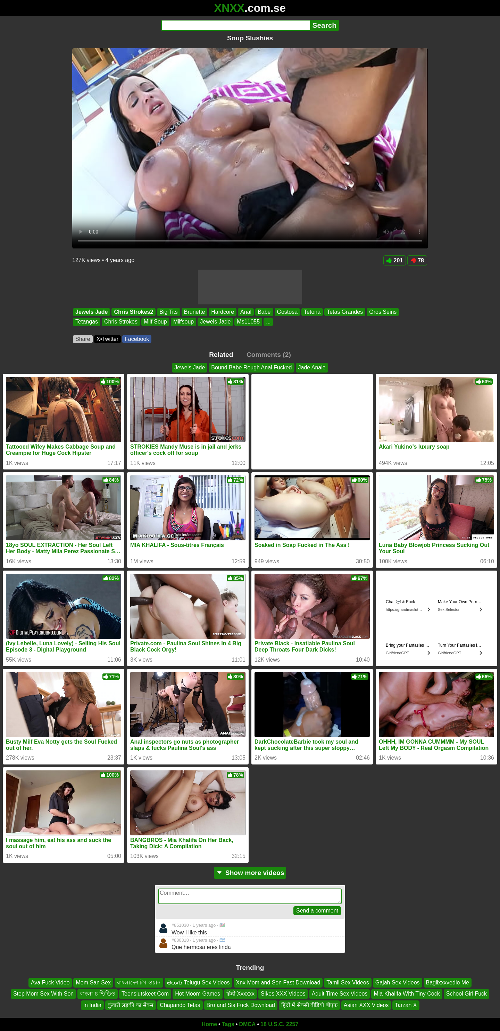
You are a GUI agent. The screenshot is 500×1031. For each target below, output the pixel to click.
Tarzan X (406, 1005)
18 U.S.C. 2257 (279, 1024)
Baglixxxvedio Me (447, 982)
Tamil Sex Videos (347, 982)
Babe (264, 312)
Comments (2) (269, 354)
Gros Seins (383, 312)
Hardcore (222, 312)
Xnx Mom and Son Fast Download (278, 982)
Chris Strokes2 (133, 312)
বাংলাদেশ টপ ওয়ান (139, 982)
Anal (245, 312)
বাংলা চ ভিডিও (97, 994)
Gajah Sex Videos (397, 982)
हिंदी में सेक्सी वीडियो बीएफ (309, 1005)
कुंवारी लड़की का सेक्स (130, 1005)
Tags (228, 1024)
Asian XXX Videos (366, 1005)
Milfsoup (183, 322)
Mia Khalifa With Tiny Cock (407, 994)
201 (394, 260)
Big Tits (168, 312)
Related (221, 354)
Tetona (312, 312)
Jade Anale (312, 367)
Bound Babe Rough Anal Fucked (251, 367)
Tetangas (86, 322)
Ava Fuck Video (50, 982)
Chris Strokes (121, 322)
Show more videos (250, 872)
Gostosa (287, 312)
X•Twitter (107, 339)
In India (92, 1005)
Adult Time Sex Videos (340, 994)
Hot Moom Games (197, 994)
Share (82, 339)
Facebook (137, 339)
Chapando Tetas (180, 1005)
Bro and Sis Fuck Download (241, 1005)
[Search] (235, 25)
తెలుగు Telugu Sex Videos (198, 982)
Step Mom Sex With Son (43, 994)
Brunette (194, 312)
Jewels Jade (91, 312)
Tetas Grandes (345, 312)
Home (209, 1024)
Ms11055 (248, 322)
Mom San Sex (93, 982)
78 (417, 260)
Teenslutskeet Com (145, 994)
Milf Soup (155, 322)
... (268, 322)
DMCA (247, 1024)
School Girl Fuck (466, 994)
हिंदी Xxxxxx (240, 994)
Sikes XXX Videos (283, 994)
